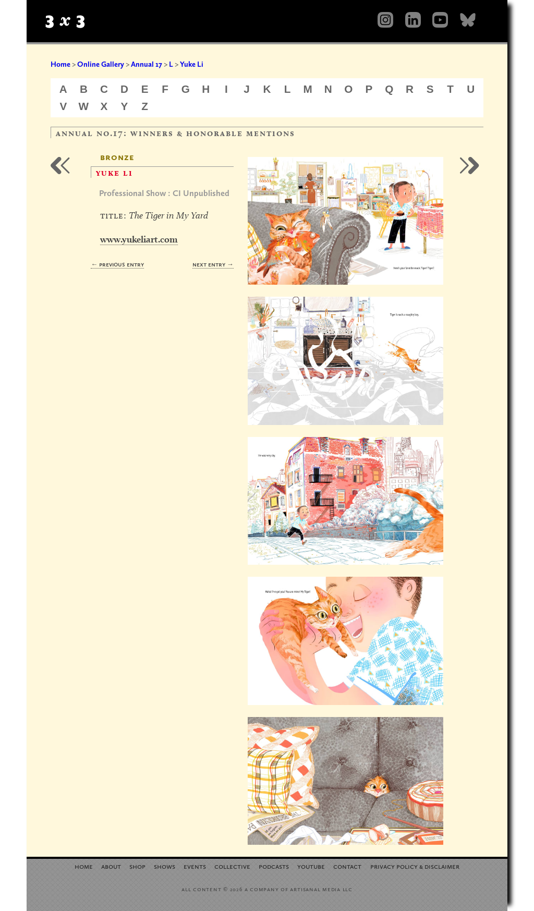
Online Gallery (100, 64)
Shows (164, 865)
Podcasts (274, 865)
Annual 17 (146, 64)
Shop (137, 865)
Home (60, 64)
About (111, 865)
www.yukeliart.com (139, 239)
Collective (232, 865)
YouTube (311, 865)
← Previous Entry (117, 264)
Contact (347, 865)
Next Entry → (213, 264)
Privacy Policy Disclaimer (414, 865)
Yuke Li (191, 64)
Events (195, 865)
